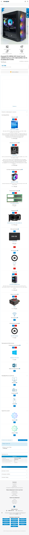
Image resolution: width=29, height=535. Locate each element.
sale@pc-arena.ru (20, 510)
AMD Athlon (22, 518)
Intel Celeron (6, 518)
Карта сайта (14, 503)
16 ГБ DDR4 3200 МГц (14, 203)
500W (14, 306)
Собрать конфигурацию (23, 440)
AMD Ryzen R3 (14, 522)
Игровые (22, 524)
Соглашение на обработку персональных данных (14, 487)
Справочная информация (14, 497)
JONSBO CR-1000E (14, 182)
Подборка (14, 524)
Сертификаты (14, 486)
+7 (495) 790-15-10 (11, 510)
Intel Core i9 (6, 522)
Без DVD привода (14, 335)
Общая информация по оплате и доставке (14, 489)
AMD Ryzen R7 (6, 524)
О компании (14, 483)
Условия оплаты (14, 491)
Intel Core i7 (22, 520)
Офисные (14, 526)
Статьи (14, 499)
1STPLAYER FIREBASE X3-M (14, 284)
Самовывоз (14, 494)
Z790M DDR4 (14, 155)
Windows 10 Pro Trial (14, 357)
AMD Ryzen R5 (22, 522)
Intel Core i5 (14, 520)
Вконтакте (14, 507)
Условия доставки (14, 492)
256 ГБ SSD (14, 241)
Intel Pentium (14, 518)
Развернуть (14, 106)
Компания (14, 482)
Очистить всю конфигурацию (7, 440)
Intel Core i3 (6, 520)
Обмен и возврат (14, 495)
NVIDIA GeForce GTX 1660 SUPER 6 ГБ (14, 223)
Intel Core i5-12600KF (14, 129)
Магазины (14, 485)
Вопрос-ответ (14, 500)
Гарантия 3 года (21, 53)
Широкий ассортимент (7, 49)
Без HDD (14, 262)
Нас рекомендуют (21, 49)
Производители (14, 501)
